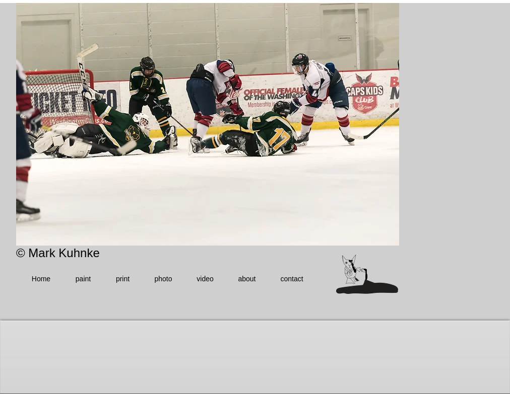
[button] (207, 124)
